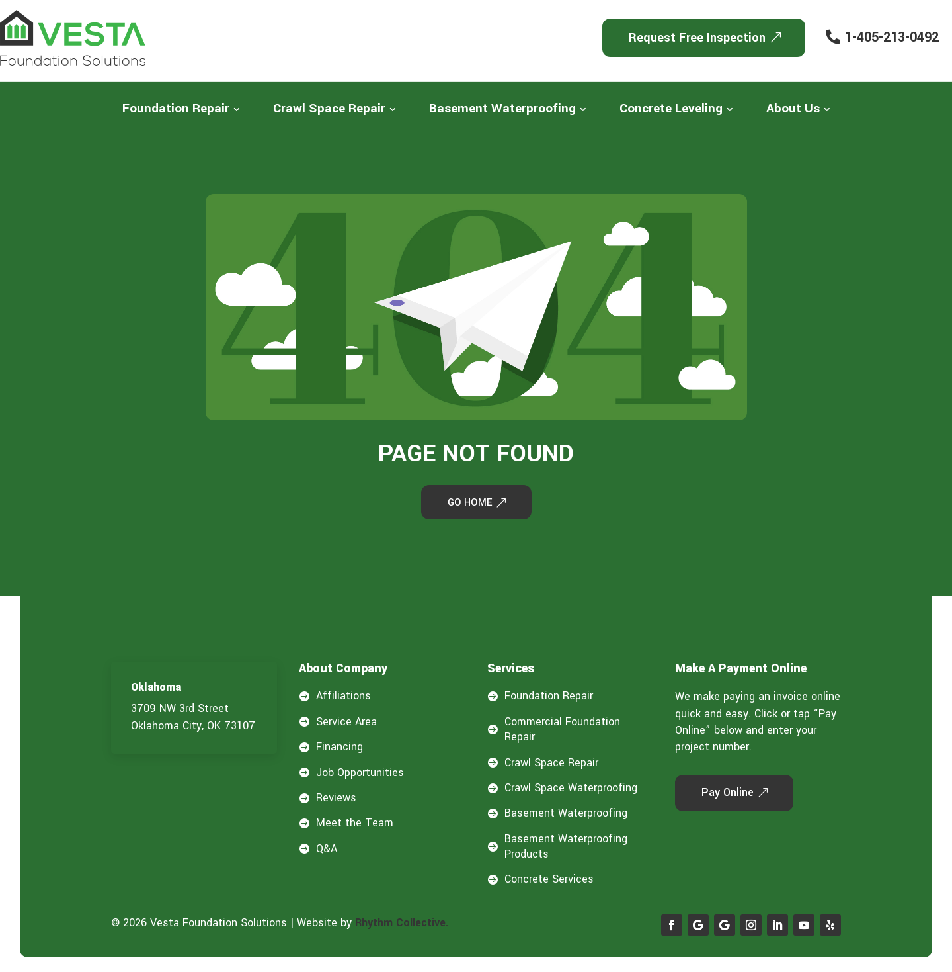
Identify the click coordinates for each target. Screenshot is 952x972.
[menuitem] (181, 109)
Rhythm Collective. (402, 924)
